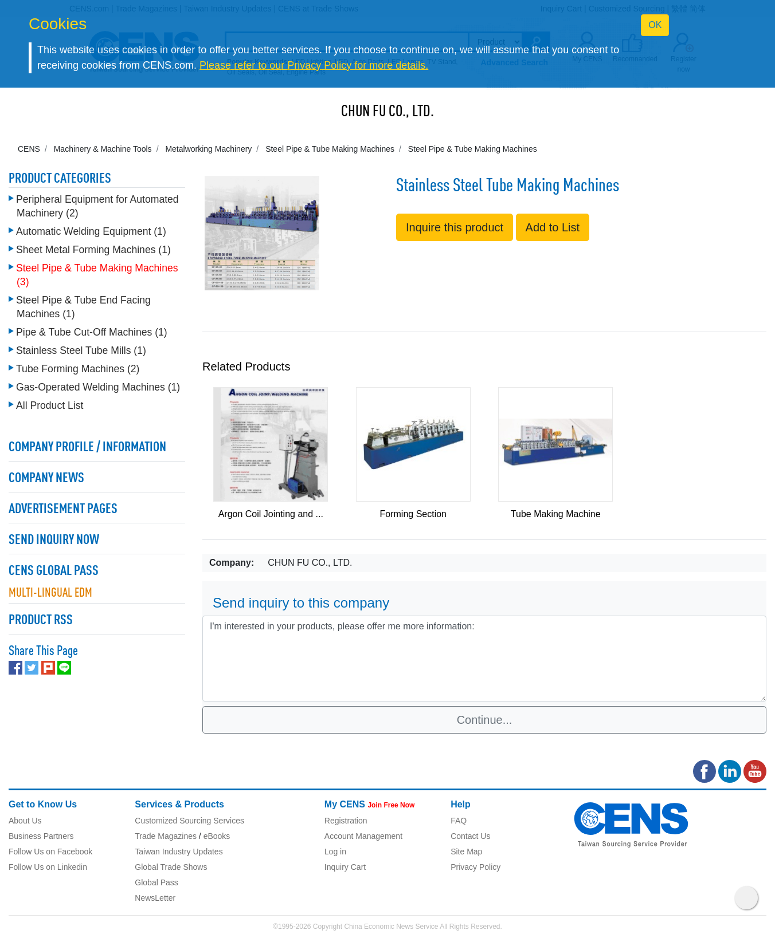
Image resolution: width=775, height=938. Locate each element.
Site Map (466, 851)
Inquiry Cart (345, 867)
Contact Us (470, 836)
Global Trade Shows (171, 867)
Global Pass (156, 882)
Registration (345, 820)
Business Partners (41, 836)
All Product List (49, 405)
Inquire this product (454, 227)
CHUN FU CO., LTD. (387, 112)
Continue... (484, 720)
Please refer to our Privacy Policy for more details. (313, 65)
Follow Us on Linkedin (48, 867)
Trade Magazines (166, 836)
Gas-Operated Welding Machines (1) (98, 387)
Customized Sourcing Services (189, 820)
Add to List (553, 227)
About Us (25, 820)
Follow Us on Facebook (50, 851)
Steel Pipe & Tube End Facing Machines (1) (83, 307)
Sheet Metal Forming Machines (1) (93, 249)
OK (655, 25)
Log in (335, 851)
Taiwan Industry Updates (178, 851)
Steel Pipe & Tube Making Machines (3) (97, 274)
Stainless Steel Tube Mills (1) (81, 350)
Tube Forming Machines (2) (77, 369)
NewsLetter (155, 897)
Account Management (363, 836)
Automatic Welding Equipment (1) (91, 231)
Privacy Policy (475, 867)
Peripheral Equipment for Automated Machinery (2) (97, 206)
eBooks (216, 836)
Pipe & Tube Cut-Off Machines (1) (91, 332)
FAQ (459, 820)
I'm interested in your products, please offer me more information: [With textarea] (484, 658)
